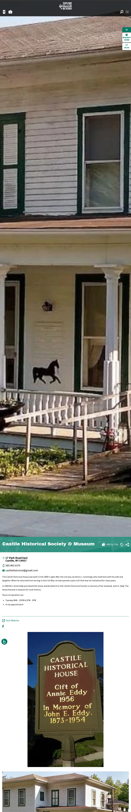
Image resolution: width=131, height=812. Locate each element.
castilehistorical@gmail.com (21, 570)
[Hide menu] (126, 29)
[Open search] (121, 11)
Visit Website (10, 620)
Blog (126, 46)
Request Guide (127, 37)
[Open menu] (127, 11)
